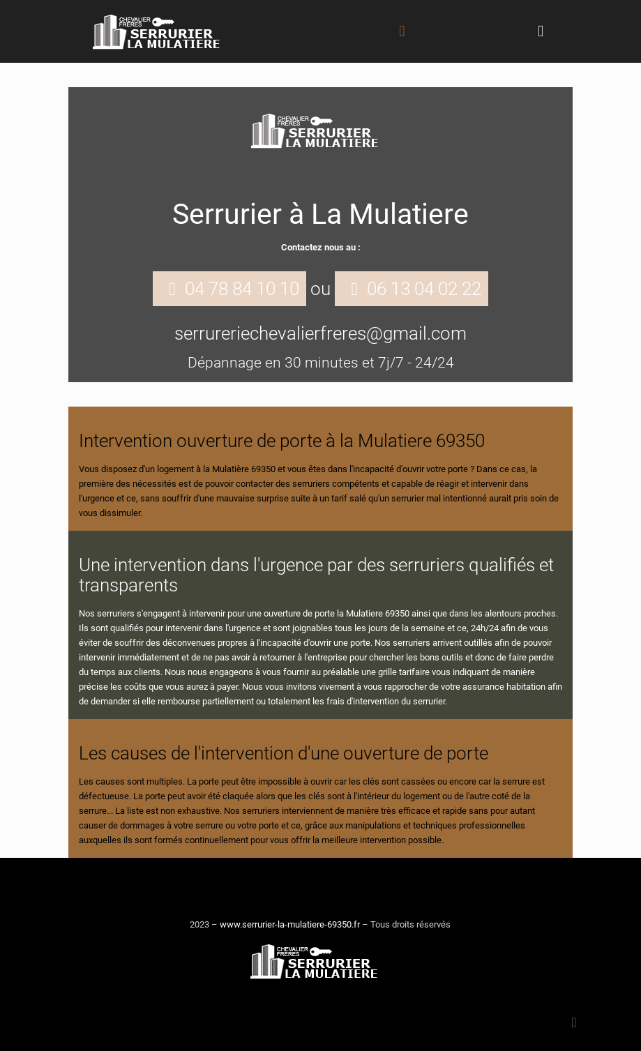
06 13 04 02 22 (424, 288)
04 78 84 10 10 (242, 288)
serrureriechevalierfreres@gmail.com (320, 333)
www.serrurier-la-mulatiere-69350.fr (290, 924)
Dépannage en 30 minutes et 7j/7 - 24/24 (321, 362)
